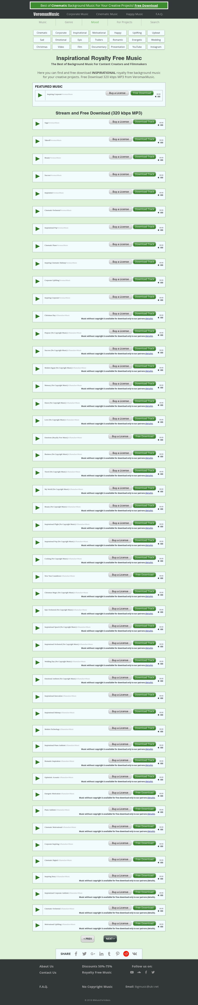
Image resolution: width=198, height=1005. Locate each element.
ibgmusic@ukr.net (147, 986)
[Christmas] (42, 46)
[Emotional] (60, 39)
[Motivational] (98, 32)
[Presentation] (117, 46)
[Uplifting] (137, 32)
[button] (120, 209)
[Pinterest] (117, 954)
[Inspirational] (79, 32)
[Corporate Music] (77, 14)
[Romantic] (117, 39)
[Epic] (79, 39)
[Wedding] (156, 39)
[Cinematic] (42, 32)
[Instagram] (156, 46)
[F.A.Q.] (159, 14)
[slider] (159, 96)
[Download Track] (144, 122)
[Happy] (117, 32)
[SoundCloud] (139, 972)
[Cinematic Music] (107, 14)
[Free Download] (142, 93)
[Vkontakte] (134, 954)
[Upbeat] (156, 32)
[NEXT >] (110, 938)
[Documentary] (98, 46)
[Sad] (42, 39)
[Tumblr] (109, 954)
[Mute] (156, 96)
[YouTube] (137, 46)
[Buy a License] (117, 93)
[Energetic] (137, 39)
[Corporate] (60, 32)
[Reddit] (126, 954)
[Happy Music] (134, 14)
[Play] (40, 95)
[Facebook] (76, 954)
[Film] (79, 46)
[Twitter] (84, 954)
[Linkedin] (101, 954)
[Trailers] (98, 39)
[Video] (60, 46)
